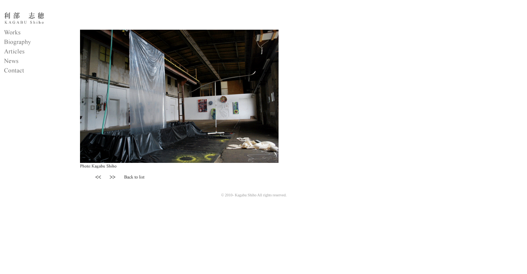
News (32, 62)
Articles (32, 52)
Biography (32, 43)
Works (32, 33)
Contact (32, 71)
